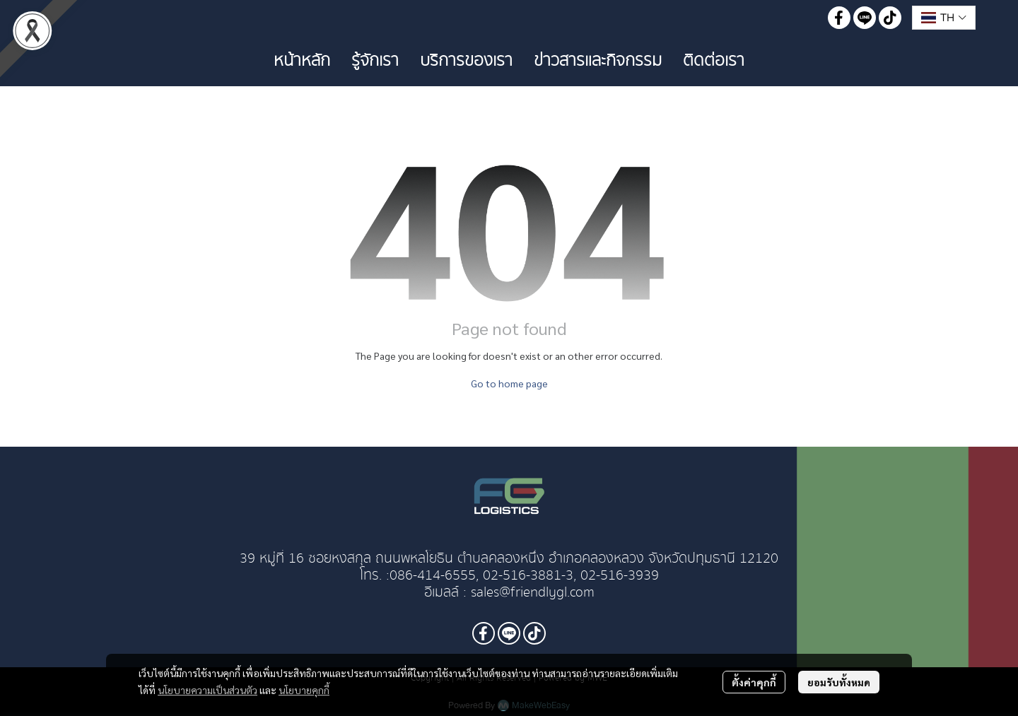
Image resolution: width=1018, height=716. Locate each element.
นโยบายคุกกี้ (304, 689)
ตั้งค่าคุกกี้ (754, 682)
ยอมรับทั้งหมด (838, 682)
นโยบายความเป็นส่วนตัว (207, 689)
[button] (944, 18)
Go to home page (509, 383)
